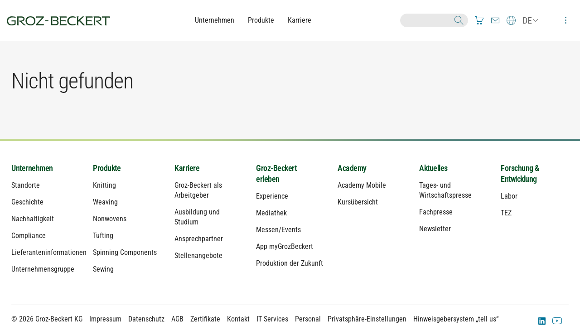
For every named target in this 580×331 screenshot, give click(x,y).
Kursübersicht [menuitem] (358, 202)
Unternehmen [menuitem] (32, 168)
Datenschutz (146, 319)
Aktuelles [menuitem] (433, 168)
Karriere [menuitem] (186, 168)
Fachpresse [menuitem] (436, 212)
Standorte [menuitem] (25, 185)
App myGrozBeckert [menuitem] (284, 246)
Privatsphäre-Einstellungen (367, 319)
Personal (308, 319)
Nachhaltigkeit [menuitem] (32, 218)
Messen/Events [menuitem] (278, 229)
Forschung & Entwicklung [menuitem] (520, 173)
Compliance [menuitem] (28, 235)
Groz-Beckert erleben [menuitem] (276, 173)
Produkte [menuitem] (107, 168)
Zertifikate (205, 319)
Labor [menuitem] (509, 196)
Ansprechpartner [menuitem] (198, 238)
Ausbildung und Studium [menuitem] (197, 217)
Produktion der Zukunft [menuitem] (289, 263)
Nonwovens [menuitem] (109, 218)
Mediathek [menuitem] (271, 213)
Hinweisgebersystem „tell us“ (455, 319)
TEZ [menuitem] (506, 213)
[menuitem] (479, 20)
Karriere (299, 20)
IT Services (272, 319)
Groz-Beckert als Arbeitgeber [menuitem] (198, 190)
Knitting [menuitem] (104, 185)
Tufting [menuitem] (103, 235)
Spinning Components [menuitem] (125, 252)
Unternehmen (214, 20)
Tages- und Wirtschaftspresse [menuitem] (445, 190)
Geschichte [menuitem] (27, 202)
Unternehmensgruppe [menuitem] (42, 269)
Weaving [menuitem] (105, 202)
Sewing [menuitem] (103, 269)
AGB (177, 319)
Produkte (261, 20)
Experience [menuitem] (272, 196)
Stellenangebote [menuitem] (198, 255)
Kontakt (238, 319)
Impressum (105, 319)
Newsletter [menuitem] (435, 228)
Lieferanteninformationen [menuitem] (45, 252)
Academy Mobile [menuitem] (362, 185)
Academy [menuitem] (352, 168)
